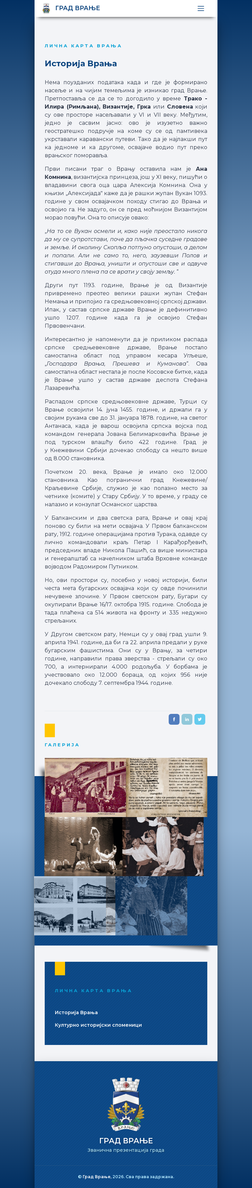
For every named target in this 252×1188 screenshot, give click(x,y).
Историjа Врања (76, 1012)
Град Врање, (97, 1176)
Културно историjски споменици (98, 1025)
